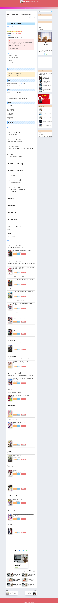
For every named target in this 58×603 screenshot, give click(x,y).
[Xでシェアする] (16, 551)
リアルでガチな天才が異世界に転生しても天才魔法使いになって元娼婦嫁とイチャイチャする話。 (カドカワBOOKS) (23, 317)
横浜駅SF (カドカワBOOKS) (17, 455)
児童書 (40, 27)
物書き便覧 (29, 1)
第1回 (8, 431)
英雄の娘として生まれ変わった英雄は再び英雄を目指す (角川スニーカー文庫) (23, 304)
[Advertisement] (21, 541)
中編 (27, 571)
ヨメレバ (16, 251)
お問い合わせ (41, 134)
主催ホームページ (10, 26)
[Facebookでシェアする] (19, 551)
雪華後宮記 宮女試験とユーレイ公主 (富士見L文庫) (21, 395)
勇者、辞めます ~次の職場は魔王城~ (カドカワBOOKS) (22, 250)
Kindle (19, 272)
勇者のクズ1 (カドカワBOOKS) (18, 499)
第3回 (8, 127)
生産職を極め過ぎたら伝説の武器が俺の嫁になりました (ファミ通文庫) (23, 330)
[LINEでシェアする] (26, 551)
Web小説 (30, 571)
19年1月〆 (34, 571)
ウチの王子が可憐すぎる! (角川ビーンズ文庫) (20, 422)
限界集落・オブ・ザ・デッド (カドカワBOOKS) (20, 345)
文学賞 (40, 24)
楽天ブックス (24, 272)
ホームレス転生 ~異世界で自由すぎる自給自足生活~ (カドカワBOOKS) (23, 280)
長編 (24, 571)
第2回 (8, 240)
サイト (22, 83)
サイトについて (41, 132)
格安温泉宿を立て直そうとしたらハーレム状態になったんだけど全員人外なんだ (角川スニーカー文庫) (23, 362)
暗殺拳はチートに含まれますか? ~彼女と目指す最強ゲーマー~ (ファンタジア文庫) (23, 379)
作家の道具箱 (41, 29)
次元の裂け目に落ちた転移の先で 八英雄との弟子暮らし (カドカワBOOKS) (23, 292)
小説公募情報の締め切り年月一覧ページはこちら (45, 18)
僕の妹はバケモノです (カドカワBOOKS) (19, 470)
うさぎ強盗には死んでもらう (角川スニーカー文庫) (20, 528)
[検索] (51, 11)
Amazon (15, 272)
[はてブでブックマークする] (23, 551)
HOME (29, 599)
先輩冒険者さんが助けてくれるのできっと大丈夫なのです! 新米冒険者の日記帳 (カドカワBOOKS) (23, 268)
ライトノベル (33, 570)
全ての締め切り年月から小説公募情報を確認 (45, 137)
